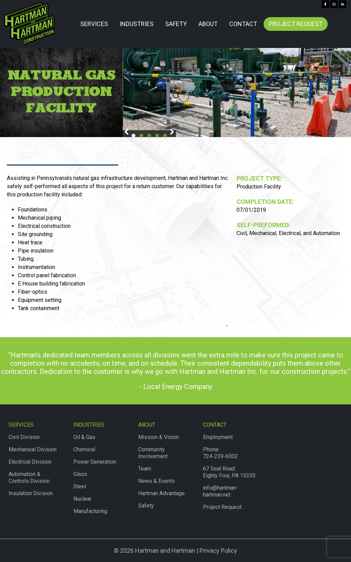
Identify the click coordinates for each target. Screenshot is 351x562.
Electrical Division (30, 462)
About (208, 23)
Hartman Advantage (161, 493)
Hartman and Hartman (164, 550)
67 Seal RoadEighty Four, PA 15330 (229, 472)
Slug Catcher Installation (195, 325)
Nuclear (82, 499)
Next (170, 133)
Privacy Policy (218, 550)
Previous (127, 133)
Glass (80, 474)
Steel (79, 486)
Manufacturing (90, 511)
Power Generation (94, 462)
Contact (243, 23)
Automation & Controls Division (29, 477)
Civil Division (24, 437)
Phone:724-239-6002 (220, 453)
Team (144, 468)
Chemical (84, 449)
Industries (137, 23)
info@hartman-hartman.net (220, 491)
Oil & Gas (84, 437)
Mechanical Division (33, 449)
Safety (176, 23)
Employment (218, 437)
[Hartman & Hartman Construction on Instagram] (334, 4)
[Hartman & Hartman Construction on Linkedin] (342, 4)
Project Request (296, 23)
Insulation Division (31, 493)
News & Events (156, 481)
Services (94, 23)
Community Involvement (153, 453)
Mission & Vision (158, 437)
